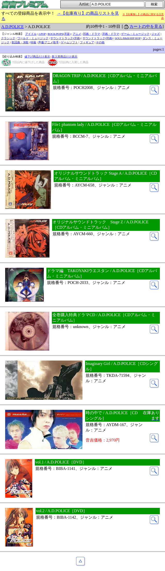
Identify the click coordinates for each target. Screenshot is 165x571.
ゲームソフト (69, 42)
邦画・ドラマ (91, 33)
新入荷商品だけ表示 (64, 56)
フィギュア (87, 42)
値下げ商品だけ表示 (37, 56)
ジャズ (155, 33)
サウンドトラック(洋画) (65, 38)
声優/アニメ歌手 (48, 42)
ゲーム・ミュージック (135, 33)
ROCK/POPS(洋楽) (59, 33)
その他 (100, 42)
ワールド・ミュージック (32, 38)
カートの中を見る (145, 26)
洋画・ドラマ (110, 33)
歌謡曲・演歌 (20, 42)
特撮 (33, 42)
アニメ (77, 33)
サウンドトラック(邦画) (97, 38)
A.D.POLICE (12, 27)
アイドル (31, 33)
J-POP (42, 33)
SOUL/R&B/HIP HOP (128, 38)
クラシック (8, 38)
